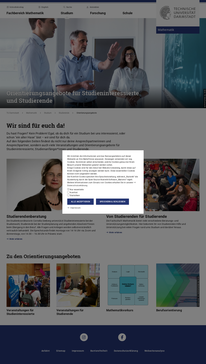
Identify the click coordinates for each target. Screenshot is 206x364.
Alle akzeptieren (80, 202)
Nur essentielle (75, 189)
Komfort (72, 192)
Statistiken (73, 195)
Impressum (73, 208)
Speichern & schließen (112, 202)
